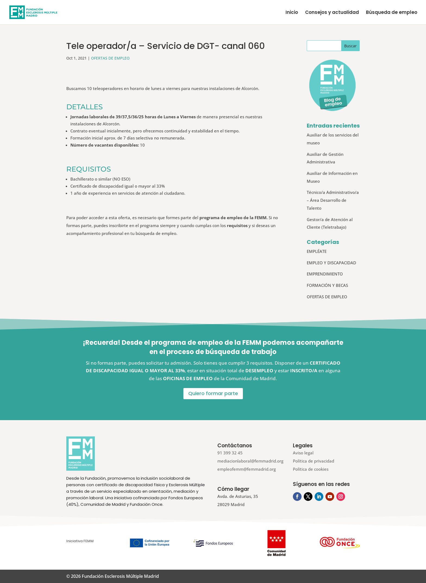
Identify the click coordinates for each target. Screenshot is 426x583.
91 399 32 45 (230, 452)
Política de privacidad (313, 461)
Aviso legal (303, 452)
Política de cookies (310, 469)
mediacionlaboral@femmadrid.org (250, 461)
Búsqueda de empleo (391, 12)
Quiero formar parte (213, 393)
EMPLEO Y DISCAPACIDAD (331, 262)
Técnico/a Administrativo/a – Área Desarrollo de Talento (333, 200)
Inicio (292, 12)
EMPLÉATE (317, 251)
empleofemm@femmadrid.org (246, 469)
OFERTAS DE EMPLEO (110, 58)
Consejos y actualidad (332, 12)
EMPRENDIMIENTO (325, 274)
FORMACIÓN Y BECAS (327, 285)
